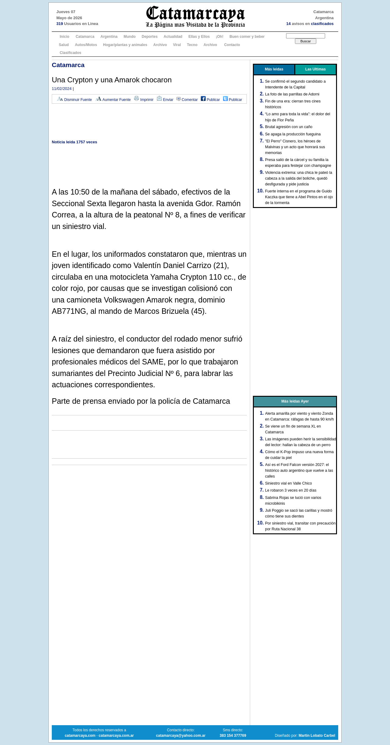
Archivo (160, 45)
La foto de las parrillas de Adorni (292, 94)
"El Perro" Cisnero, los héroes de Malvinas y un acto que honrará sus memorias (295, 147)
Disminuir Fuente (74, 100)
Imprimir (144, 100)
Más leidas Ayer (295, 401)
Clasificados (70, 53)
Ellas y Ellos (199, 36)
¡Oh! (219, 36)
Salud (64, 45)
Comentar (187, 100)
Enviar (165, 100)
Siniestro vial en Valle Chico (288, 483)
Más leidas (274, 69)
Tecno (192, 45)
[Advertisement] (149, 122)
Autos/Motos (86, 45)
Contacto (232, 45)
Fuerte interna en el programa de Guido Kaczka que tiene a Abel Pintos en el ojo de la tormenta (299, 197)
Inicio (64, 36)
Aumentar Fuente (113, 100)
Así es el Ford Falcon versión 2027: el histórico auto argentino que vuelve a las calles (299, 470)
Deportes (150, 36)
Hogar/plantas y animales (125, 45)
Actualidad (173, 36)
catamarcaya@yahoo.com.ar (180, 735)
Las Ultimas (315, 69)
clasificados (322, 23)
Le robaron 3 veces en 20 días (290, 490)
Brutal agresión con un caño (288, 127)
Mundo (130, 36)
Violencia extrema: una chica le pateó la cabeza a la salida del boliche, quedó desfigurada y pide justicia (298, 178)
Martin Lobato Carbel (317, 735)
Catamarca (85, 36)
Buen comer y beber (246, 36)
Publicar (210, 100)
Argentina (109, 36)
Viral (177, 45)
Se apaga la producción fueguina (293, 134)
